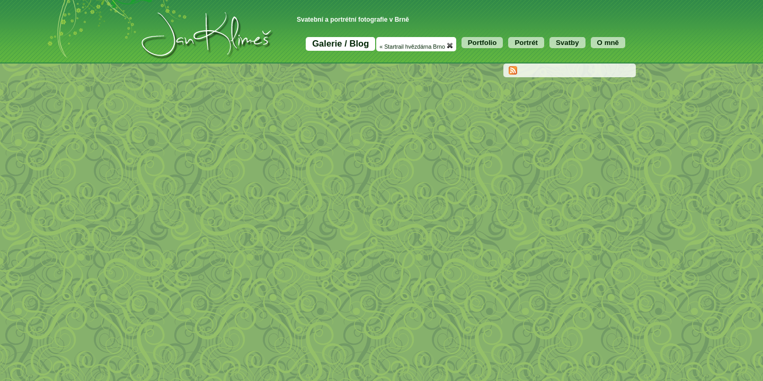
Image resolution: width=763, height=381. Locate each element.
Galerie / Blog (340, 44)
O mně (608, 43)
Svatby (567, 43)
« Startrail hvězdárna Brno (416, 46)
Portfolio (482, 43)
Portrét (526, 43)
